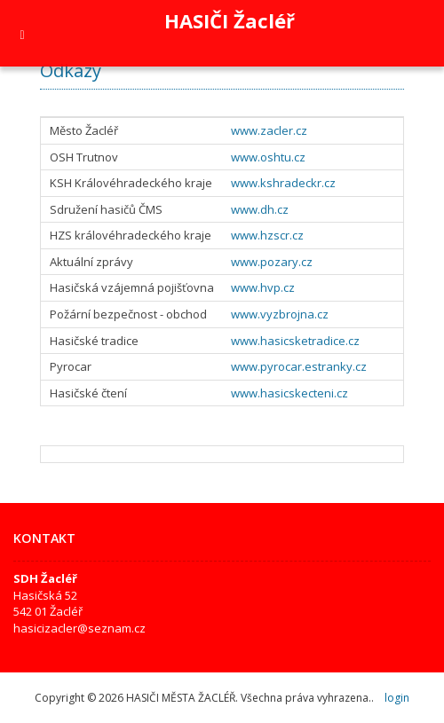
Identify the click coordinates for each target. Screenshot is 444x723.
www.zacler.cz (269, 130)
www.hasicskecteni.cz (289, 393)
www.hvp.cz (263, 287)
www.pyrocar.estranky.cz (299, 366)
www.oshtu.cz (268, 157)
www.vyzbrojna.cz (280, 314)
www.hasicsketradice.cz (295, 341)
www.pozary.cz (272, 262)
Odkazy (70, 71)
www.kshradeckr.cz (283, 183)
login (397, 697)
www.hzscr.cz (267, 235)
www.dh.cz (260, 209)
